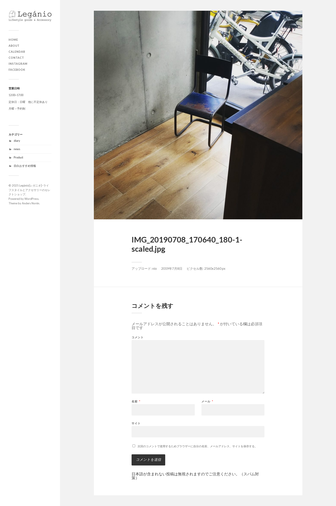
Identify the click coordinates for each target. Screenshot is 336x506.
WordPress (31, 198)
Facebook (17, 69)
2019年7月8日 (171, 268)
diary (17, 140)
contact (16, 57)
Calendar (17, 51)
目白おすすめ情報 (25, 165)
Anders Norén (30, 203)
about (14, 45)
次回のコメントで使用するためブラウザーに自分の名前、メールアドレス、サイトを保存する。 (197, 446)
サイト (136, 423)
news (17, 149)
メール (207, 401)
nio (154, 268)
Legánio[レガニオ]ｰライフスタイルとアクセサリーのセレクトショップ (29, 190)
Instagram (18, 63)
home (13, 39)
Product (18, 157)
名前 (136, 401)
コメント (138, 337)
